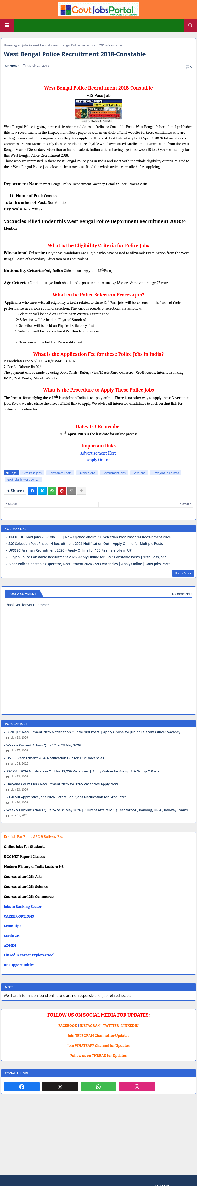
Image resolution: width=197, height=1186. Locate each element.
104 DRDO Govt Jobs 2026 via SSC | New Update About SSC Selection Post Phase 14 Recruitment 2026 (89, 537)
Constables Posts (60, 473)
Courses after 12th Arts (23, 876)
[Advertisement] (98, 1138)
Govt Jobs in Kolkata (166, 473)
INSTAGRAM (90, 1025)
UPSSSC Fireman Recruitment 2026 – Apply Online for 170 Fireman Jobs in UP (70, 550)
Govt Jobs (139, 473)
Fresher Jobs (87, 473)
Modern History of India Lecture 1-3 (34, 866)
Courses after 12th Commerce (29, 897)
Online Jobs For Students (24, 846)
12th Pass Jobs (32, 473)
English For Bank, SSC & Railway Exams (36, 836)
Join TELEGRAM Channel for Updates (98, 1035)
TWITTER (111, 1025)
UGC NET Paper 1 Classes (24, 856)
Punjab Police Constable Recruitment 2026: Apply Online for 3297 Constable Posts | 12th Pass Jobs (87, 557)
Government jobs (114, 473)
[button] (190, 25)
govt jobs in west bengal (32, 45)
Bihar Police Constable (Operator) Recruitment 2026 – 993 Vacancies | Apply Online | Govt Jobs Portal (89, 564)
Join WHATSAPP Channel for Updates (98, 1045)
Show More (183, 573)
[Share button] (81, 491)
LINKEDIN (130, 1025)
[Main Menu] (7, 25)
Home (8, 45)
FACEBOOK (67, 1025)
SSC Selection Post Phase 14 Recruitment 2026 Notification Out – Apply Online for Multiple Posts (85, 544)
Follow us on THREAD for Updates (98, 1055)
